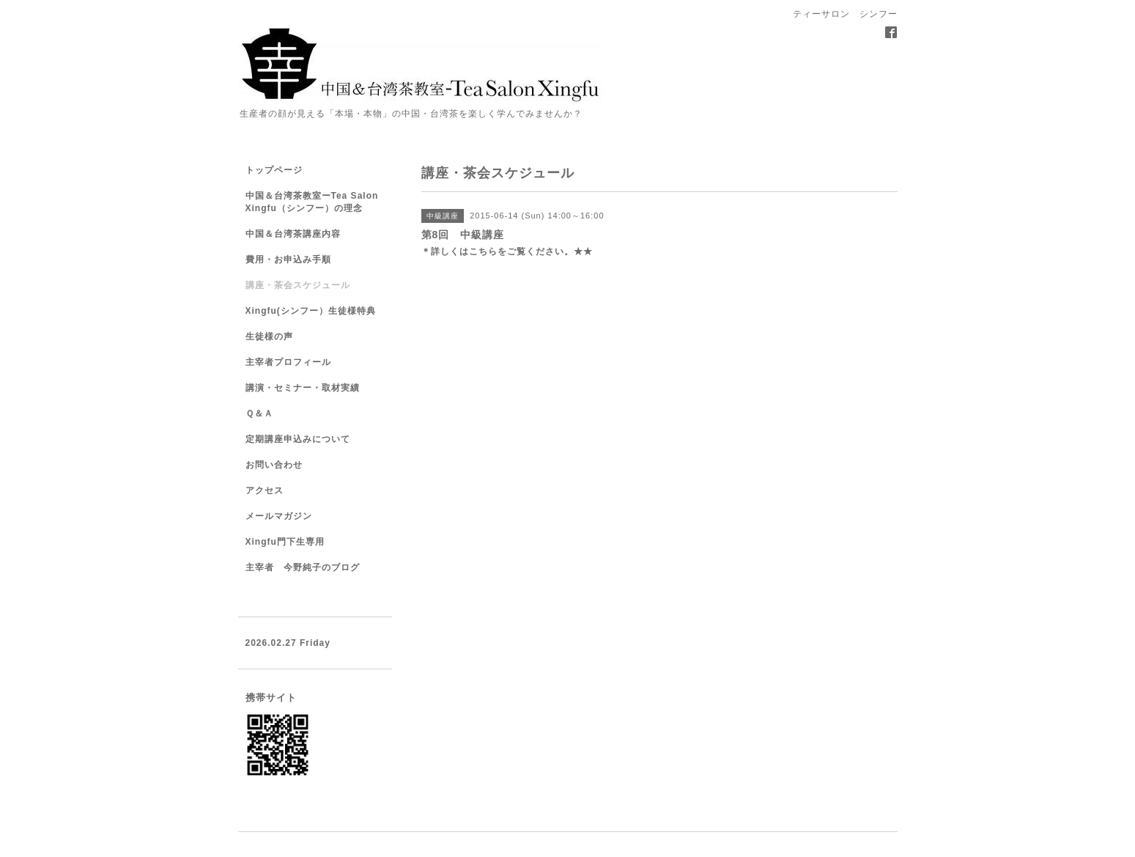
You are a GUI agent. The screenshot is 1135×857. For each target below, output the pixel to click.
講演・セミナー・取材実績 (302, 388)
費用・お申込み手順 (288, 259)
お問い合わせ (274, 465)
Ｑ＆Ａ (259, 413)
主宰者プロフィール (288, 362)
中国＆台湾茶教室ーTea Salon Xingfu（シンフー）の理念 (312, 202)
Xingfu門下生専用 (285, 542)
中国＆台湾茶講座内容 (293, 234)
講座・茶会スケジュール (297, 285)
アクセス (264, 490)
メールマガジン (278, 516)
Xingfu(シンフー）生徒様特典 (310, 311)
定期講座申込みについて (297, 439)
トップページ (274, 170)
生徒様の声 (269, 336)
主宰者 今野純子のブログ (302, 567)
